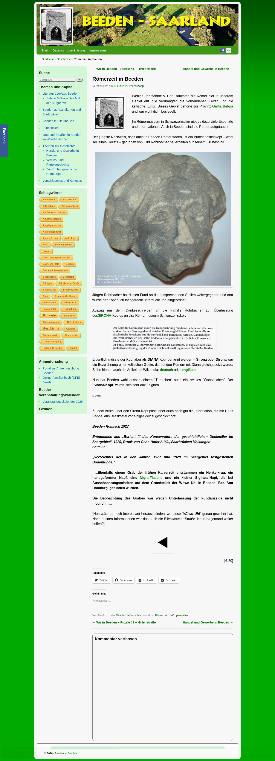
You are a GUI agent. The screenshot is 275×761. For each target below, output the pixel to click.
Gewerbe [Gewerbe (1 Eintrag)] (70, 329)
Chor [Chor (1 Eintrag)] (45, 296)
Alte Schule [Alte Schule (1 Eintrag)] (49, 206)
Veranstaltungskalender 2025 (62, 401)
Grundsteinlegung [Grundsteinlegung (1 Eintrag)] (52, 341)
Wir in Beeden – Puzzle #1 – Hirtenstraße (124, 69)
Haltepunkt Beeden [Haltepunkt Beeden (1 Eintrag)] (53, 348)
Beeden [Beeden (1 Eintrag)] (70, 264)
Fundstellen (50, 128)
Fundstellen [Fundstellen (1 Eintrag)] (69, 316)
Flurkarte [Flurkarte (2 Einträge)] (49, 315)
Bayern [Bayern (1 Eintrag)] (46, 251)
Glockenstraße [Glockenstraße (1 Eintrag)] (50, 335)
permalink (182, 615)
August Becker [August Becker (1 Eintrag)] (50, 238)
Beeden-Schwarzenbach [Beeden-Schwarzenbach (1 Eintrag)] (55, 270)
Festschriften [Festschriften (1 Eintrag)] (50, 309)
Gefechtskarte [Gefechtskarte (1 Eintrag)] (74, 322)
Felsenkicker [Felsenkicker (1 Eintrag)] (70, 302)
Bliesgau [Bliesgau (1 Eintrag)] (47, 283)
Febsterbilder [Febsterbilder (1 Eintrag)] (50, 302)
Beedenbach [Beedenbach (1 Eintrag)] (49, 277)
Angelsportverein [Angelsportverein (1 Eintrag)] (52, 225)
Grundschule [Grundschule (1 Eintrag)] (71, 335)
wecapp (139, 86)
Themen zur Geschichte (59, 146)
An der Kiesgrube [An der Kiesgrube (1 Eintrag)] (52, 219)
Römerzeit (161, 615)
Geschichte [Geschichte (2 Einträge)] (51, 328)
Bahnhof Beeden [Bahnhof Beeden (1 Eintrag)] (63, 245)
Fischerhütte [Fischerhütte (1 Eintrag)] (70, 309)
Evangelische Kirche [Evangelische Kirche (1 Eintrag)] (65, 296)
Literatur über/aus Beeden (60, 93)
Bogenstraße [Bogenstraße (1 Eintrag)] (49, 290)
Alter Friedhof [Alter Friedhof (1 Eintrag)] (70, 199)
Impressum (97, 50)
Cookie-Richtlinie (85, 754)
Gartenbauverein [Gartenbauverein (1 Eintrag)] (51, 322)
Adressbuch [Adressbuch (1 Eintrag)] (49, 199)
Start (44, 50)
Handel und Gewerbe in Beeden (208, 69)
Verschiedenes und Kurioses (62, 180)
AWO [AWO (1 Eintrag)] (45, 245)
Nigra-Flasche (151, 478)
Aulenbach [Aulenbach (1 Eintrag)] (70, 238)
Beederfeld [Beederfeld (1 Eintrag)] (68, 277)
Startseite (48, 59)
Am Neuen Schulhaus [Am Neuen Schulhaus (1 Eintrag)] (54, 212)
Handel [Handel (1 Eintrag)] (73, 348)
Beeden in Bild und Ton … (60, 121)
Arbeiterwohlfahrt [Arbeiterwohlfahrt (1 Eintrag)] (52, 232)
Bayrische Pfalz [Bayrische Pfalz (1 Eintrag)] (51, 264)
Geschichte (64, 59)
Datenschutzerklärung (69, 50)
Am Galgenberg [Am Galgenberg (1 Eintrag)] (70, 206)
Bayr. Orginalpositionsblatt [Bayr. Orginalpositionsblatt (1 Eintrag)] (56, 257)
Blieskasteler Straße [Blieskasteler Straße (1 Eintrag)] (69, 283)
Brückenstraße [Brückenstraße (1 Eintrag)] (70, 290)
